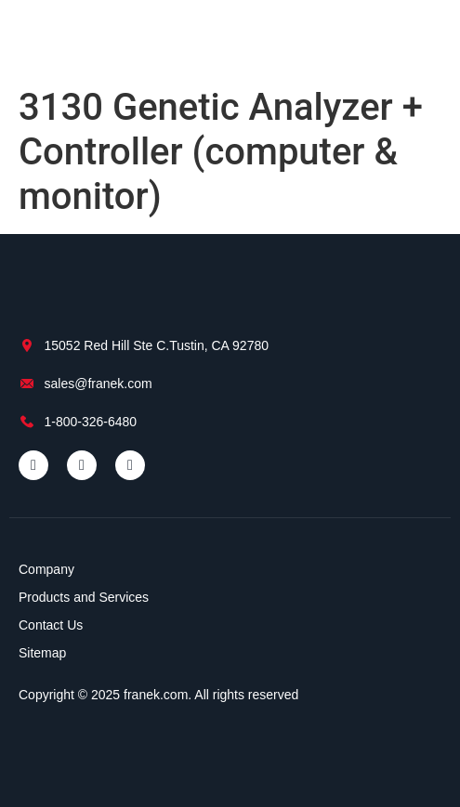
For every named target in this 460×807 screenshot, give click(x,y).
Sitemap (42, 652)
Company (46, 569)
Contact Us (51, 625)
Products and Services (84, 597)
